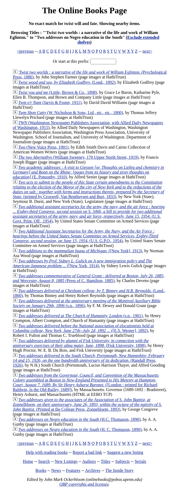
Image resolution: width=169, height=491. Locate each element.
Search (44, 461)
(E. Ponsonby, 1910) (88, 172)
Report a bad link (87, 452)
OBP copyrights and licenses (83, 484)
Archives (92, 470)
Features (73, 470)
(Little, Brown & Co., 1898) (57, 92)
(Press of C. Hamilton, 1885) (88, 278)
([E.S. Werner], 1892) (83, 328)
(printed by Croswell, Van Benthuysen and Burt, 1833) (88, 189)
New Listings (66, 461)
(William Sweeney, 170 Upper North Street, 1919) (78, 157)
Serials (140, 461)
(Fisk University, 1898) (81, 343)
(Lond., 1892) (66, 82)
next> (147, 51)
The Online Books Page (84, 10)
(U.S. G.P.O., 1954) (85, 236)
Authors (89, 461)
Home (28, 461)
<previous (25, 51)
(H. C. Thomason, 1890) (80, 429)
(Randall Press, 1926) (88, 360)
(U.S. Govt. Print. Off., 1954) (88, 213)
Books (40, 470)
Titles (105, 461)
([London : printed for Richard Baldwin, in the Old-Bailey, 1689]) (86, 382)
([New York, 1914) (82, 263)
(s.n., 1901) (80, 315)
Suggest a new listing (125, 452)
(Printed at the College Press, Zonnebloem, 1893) (87, 404)
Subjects (122, 461)
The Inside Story (119, 470)
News (56, 470)
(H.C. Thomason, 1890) (79, 419)
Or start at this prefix (70, 61)
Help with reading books (47, 452)
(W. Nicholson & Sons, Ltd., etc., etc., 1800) (70, 112)
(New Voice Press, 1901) (43, 147)
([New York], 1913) (80, 251)
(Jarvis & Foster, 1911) (50, 102)
